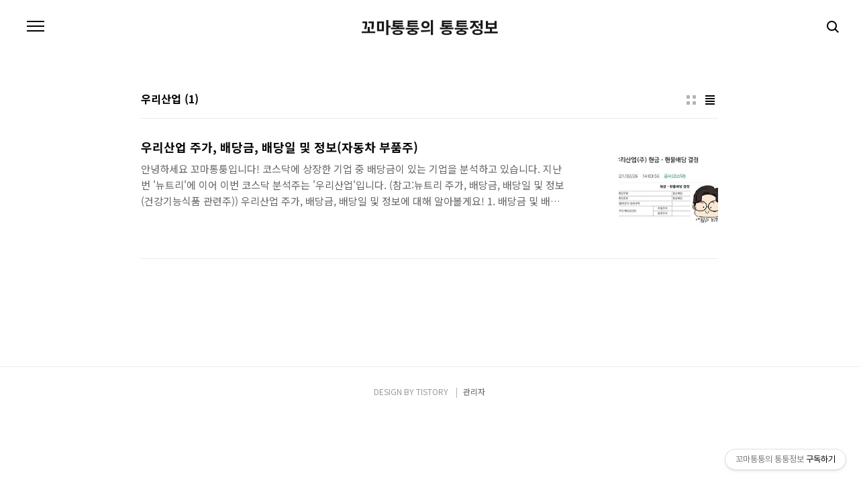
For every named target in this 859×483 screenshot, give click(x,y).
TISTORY (432, 391)
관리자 (474, 391)
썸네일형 (691, 100)
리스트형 (710, 100)
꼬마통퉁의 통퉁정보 (430, 27)
